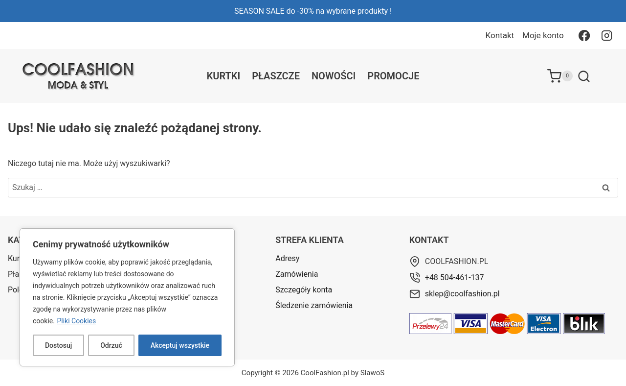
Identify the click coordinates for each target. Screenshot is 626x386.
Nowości (334, 76)
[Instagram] (607, 35)
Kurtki (224, 76)
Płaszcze (276, 76)
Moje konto (543, 35)
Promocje (393, 76)
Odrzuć (111, 345)
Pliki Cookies (76, 321)
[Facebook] (584, 35)
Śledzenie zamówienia (314, 305)
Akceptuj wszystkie (180, 345)
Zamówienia (296, 274)
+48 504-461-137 (454, 277)
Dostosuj (58, 345)
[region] (127, 297)
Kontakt (500, 35)
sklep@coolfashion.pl (462, 293)
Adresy (287, 258)
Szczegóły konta (303, 289)
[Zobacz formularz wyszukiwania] (584, 77)
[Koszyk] (560, 76)
